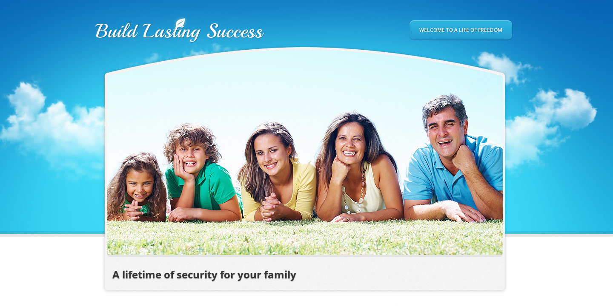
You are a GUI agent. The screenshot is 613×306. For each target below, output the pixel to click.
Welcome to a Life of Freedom (460, 30)
